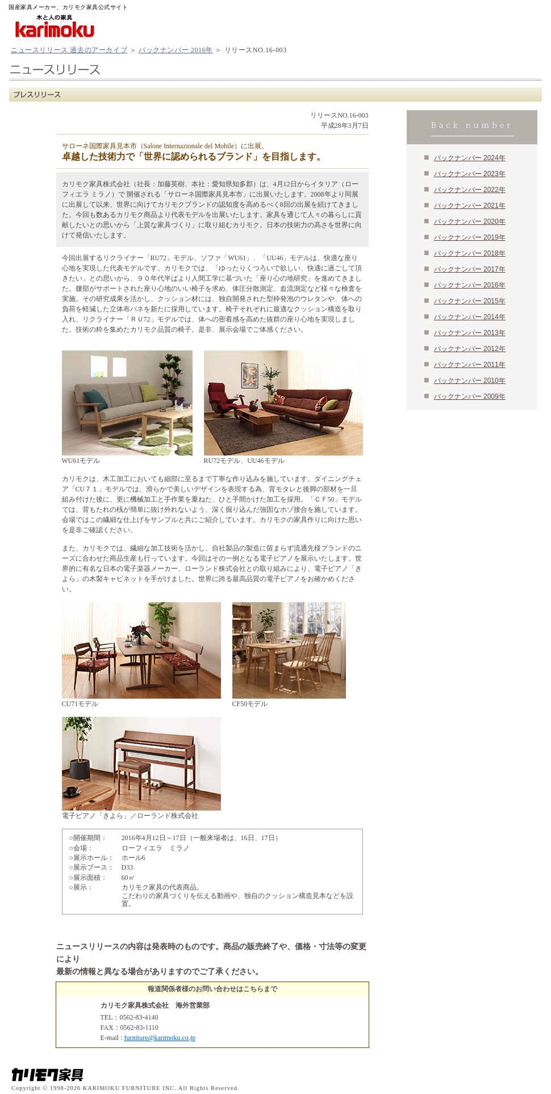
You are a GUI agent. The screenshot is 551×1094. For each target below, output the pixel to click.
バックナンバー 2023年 (470, 174)
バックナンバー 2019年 (470, 237)
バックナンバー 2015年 (470, 301)
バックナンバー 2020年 (470, 222)
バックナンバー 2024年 (470, 158)
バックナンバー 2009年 (470, 396)
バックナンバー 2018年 (470, 253)
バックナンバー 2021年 (470, 206)
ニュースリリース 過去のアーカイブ (69, 50)
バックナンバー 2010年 (470, 381)
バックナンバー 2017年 (470, 269)
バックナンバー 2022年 (470, 190)
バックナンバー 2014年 (470, 317)
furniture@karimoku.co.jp (160, 1038)
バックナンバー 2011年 (470, 365)
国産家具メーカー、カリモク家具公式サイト (68, 7)
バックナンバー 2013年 (470, 333)
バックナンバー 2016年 (176, 50)
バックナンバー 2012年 (470, 349)
